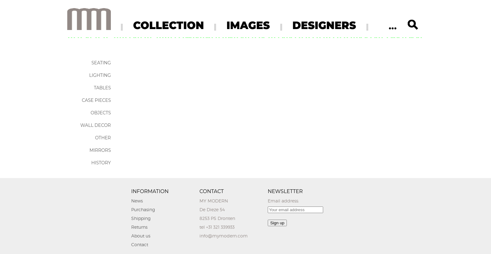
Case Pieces (96, 100)
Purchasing (143, 209)
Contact (139, 244)
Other (103, 138)
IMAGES (248, 25)
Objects (100, 113)
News (137, 200)
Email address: (283, 200)
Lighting (100, 75)
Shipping (141, 218)
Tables (102, 88)
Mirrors (100, 150)
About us (140, 235)
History (101, 163)
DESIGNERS (324, 25)
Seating (101, 63)
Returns (139, 227)
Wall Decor (95, 125)
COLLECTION (168, 25)
